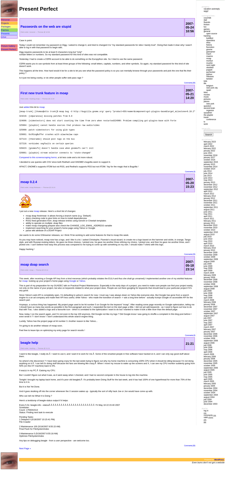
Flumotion (210, 47)
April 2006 (208, 352)
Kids (205, 81)
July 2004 (208, 399)
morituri (209, 61)
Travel (206, 117)
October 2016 (209, 160)
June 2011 (208, 212)
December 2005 (210, 361)
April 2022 (208, 144)
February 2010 (210, 248)
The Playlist (208, 115)
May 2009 (208, 268)
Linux (3, 37)
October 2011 (209, 205)
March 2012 (209, 194)
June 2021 (208, 153)
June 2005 (208, 374)
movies (207, 95)
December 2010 (210, 225)
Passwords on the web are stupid (45, 26)
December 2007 (210, 307)
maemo (209, 56)
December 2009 (210, 252)
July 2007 (208, 318)
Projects (5, 23)
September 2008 (211, 286)
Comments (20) (189, 83)
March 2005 (209, 381)
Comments (210, 415)
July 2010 (208, 236)
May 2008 (208, 295)
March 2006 (209, 354)
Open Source (211, 33)
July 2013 (208, 176)
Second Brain (209, 108)
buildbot (209, 38)
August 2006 (209, 343)
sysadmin (208, 113)
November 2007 (210, 309)
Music (206, 97)
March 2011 (209, 218)
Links (206, 92)
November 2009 (210, 255)
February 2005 (210, 383)
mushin (209, 63)
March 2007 (209, 327)
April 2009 (208, 270)
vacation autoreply (212, 9)
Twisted (209, 79)
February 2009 (210, 275)
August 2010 (209, 234)
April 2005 (208, 379)
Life (205, 83)
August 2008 (209, 289)
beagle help (29, 352)
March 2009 (209, 273)
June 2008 (208, 293)
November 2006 (210, 336)
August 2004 (209, 397)
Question (207, 106)
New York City (212, 88)
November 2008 (210, 282)
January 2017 (209, 157)
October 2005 (209, 365)
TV (204, 122)
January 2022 (209, 151)
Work (206, 124)
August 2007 (209, 316)
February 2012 (210, 196)
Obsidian (210, 67)
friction (206, 24)
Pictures (207, 99)
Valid (208, 417)
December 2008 (210, 279)
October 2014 (209, 169)
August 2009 (209, 261)
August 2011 (209, 209)
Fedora (209, 45)
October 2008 (209, 284)
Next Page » (25, 458)
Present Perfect (8, 49)
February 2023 (210, 142)
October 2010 (209, 230)
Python (209, 74)
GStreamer (210, 52)
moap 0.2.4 (28, 191)
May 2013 (208, 180)
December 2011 (210, 200)
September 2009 (211, 259)
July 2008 (208, 291)
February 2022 (210, 148)
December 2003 (210, 404)
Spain (208, 90)
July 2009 (208, 264)
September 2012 (211, 189)
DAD (205, 20)
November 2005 (210, 363)
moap (38, 99)
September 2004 (211, 395)
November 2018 (210, 155)
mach (208, 54)
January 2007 (209, 332)
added (27, 107)
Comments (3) (190, 181)
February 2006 (210, 356)
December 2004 (210, 388)
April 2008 (208, 298)
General (32, 32)
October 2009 (209, 257)
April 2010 (208, 243)
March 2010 (209, 246)
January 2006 (209, 359)
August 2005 (209, 370)
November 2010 (210, 227)
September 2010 (211, 232)
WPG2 (206, 11)
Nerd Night (210, 65)
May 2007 (208, 323)
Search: (206, 128)
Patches (5, 30)
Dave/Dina (210, 40)
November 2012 (210, 187)
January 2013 (209, 182)
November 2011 (210, 203)
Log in (206, 411)
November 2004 (210, 390)
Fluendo (207, 22)
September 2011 (211, 207)
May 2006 (208, 350)
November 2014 (210, 167)
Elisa (208, 42)
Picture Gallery (8, 46)
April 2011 (208, 216)
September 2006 (211, 341)
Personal (5, 20)
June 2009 (208, 266)
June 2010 (208, 239)
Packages (5, 26)
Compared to (25, 167)
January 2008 (209, 304)
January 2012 (209, 198)
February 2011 (210, 221)
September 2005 (211, 368)
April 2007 (208, 325)
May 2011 (208, 214)
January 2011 (209, 223)
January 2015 (209, 164)
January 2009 (209, 277)
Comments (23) (189, 263)
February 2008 (210, 302)
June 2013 (208, 178)
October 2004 (209, 392)
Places (206, 101)
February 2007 (210, 329)
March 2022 (209, 146)
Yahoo (82, 290)
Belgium (209, 86)
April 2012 (208, 191)
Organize (210, 110)
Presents (5, 33)
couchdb (207, 18)
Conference (211, 119)
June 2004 (208, 402)
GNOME (209, 49)
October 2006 (209, 338)
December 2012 (210, 185)
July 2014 (208, 171)
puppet (209, 70)
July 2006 (208, 345)
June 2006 (208, 347)
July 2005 (208, 372)
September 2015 (211, 162)
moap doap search (34, 274)
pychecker (210, 72)
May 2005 (208, 377)
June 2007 (208, 320)
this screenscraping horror (44, 167)
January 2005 (209, 386)
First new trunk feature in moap (44, 93)
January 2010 (209, 250)
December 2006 (210, 334)
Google (72, 290)
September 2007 (211, 313)
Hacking (32, 99)
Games (207, 29)
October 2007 (209, 311)
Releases (37, 197)
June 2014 (208, 173)
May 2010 (208, 241)
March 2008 (209, 300)
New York (210, 104)
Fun (205, 27)
